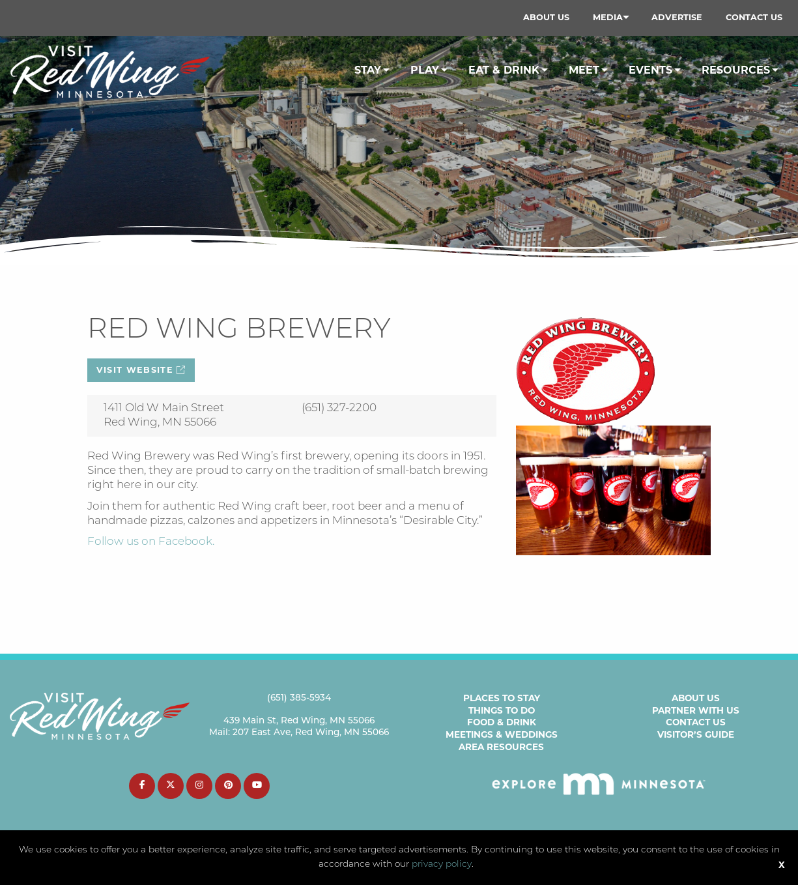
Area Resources (501, 747)
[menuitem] (546, 17)
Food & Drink (501, 722)
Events (650, 70)
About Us (546, 17)
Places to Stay (501, 698)
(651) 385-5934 (299, 698)
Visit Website (141, 370)
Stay (367, 70)
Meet (584, 70)
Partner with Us (695, 710)
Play (424, 70)
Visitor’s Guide (695, 734)
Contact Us (754, 17)
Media (608, 17)
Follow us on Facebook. (150, 541)
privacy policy (442, 864)
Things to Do (501, 710)
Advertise (676, 17)
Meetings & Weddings (502, 734)
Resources (736, 70)
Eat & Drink (503, 70)
